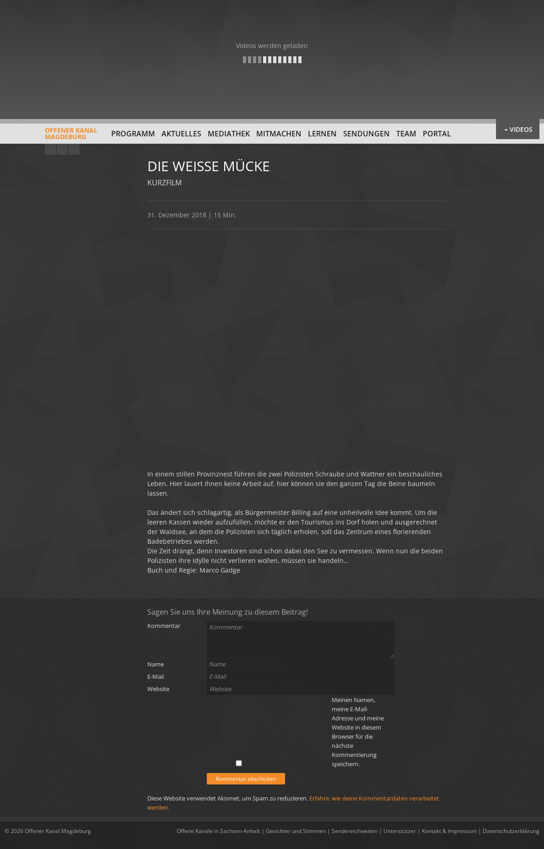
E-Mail (155, 676)
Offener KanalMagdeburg (51, 137)
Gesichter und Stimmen (296, 831)
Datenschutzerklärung (511, 831)
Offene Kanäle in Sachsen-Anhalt (218, 831)
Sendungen (366, 134)
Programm (133, 134)
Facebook (62, 149)
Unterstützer (399, 831)
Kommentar (163, 626)
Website (158, 689)
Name (155, 664)
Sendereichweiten (354, 831)
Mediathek (229, 134)
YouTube (50, 149)
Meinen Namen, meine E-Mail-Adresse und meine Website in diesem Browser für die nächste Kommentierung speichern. (358, 732)
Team (406, 134)
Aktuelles (181, 134)
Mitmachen (279, 134)
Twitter (74, 149)
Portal (437, 134)
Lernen (322, 134)
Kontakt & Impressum (449, 831)
